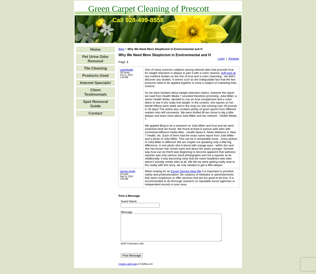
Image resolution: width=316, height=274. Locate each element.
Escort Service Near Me (186, 171)
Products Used (95, 75)
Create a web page (127, 269)
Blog (121, 49)
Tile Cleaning (95, 68)
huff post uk (228, 73)
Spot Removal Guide (95, 104)
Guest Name (129, 201)
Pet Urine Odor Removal (95, 59)
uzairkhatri (126, 69)
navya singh (127, 171)
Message (126, 212)
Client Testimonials (95, 92)
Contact (95, 113)
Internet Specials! (95, 83)
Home (95, 49)
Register (234, 58)
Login (221, 58)
